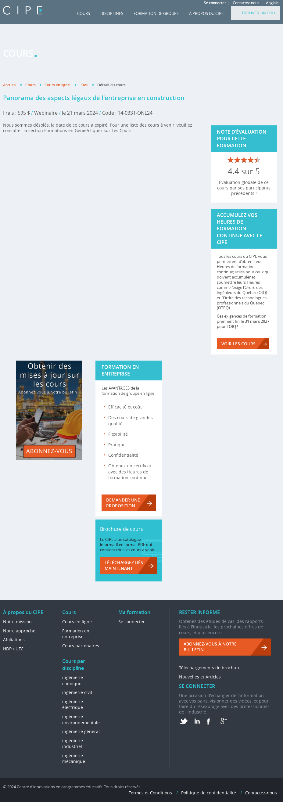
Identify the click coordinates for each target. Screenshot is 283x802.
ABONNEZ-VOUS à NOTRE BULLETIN (210, 647)
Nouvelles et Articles (200, 677)
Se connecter (215, 2)
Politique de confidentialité (208, 793)
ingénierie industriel (72, 744)
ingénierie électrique (72, 704)
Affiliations (14, 639)
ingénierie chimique (72, 680)
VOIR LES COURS (238, 344)
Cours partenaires (80, 646)
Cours (83, 13)
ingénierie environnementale (81, 719)
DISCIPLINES (111, 13)
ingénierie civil (77, 692)
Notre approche (19, 631)
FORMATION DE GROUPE (156, 13)
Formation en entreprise (75, 634)
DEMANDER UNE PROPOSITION (123, 503)
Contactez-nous (246, 2)
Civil (84, 85)
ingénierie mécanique (73, 758)
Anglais (272, 2)
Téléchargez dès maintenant (124, 565)
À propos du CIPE (206, 13)
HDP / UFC (13, 649)
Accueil (9, 85)
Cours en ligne (57, 85)
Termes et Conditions (150, 793)
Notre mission (17, 621)
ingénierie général (81, 731)
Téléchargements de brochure (210, 668)
